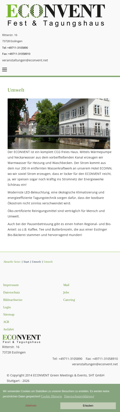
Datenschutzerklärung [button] (79, 396)
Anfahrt (8, 329)
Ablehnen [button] (31, 405)
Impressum (11, 285)
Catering (69, 300)
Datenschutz (11, 292)
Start (26, 261)
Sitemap (8, 314)
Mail (66, 285)
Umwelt (16, 90)
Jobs (66, 292)
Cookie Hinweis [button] (51, 396)
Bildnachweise (12, 300)
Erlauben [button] (88, 405)
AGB (6, 322)
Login (7, 307)
